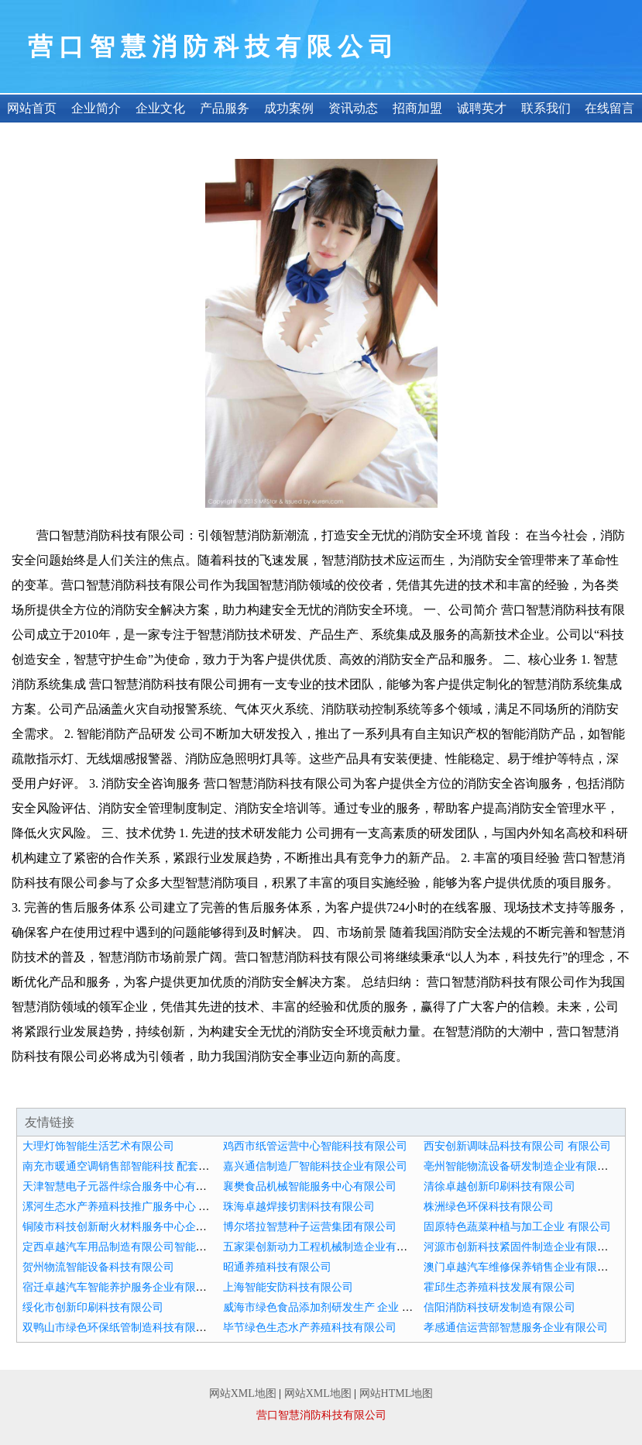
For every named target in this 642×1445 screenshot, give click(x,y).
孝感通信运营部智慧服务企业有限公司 (516, 1327)
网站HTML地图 (396, 1393)
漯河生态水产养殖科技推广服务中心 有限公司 (132, 1206)
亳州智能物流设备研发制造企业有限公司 (521, 1166)
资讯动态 (353, 108)
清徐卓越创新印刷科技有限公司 (499, 1186)
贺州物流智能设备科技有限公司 (98, 1267)
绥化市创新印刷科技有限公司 (92, 1307)
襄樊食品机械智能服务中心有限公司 (310, 1186)
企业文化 (160, 108)
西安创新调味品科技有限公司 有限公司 (517, 1146)
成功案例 (289, 108)
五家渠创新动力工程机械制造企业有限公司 (326, 1247)
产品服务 (224, 108)
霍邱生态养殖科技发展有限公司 (499, 1287)
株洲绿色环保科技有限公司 (489, 1206)
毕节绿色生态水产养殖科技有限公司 (310, 1327)
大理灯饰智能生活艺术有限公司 (98, 1146)
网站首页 (32, 108)
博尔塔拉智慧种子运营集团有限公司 (310, 1227)
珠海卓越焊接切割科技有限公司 (299, 1206)
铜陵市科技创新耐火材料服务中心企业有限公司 (136, 1227)
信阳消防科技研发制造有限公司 (499, 1307)
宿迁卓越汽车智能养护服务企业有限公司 (120, 1287)
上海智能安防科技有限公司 (288, 1287)
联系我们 (546, 108)
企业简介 (96, 108)
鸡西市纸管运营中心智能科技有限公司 (315, 1146)
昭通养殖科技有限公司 (277, 1267)
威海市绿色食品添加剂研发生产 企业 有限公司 (334, 1307)
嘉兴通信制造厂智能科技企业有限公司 (315, 1166)
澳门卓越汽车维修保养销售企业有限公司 (521, 1267)
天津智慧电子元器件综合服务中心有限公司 (125, 1186)
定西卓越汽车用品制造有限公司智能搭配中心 (130, 1247)
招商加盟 (417, 108)
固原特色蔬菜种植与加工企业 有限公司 (517, 1227)
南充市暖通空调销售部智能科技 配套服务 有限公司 (144, 1166)
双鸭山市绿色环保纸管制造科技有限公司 (120, 1327)
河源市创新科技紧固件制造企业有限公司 (521, 1247)
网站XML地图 (242, 1393)
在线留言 (609, 108)
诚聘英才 (481, 108)
